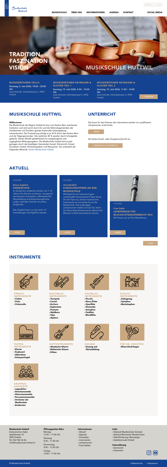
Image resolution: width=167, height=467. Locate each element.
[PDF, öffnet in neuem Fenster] (17, 232)
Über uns (76, 12)
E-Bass (53, 352)
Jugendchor (20, 389)
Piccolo (89, 299)
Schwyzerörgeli (22, 357)
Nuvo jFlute (91, 301)
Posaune (54, 309)
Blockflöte (91, 315)
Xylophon (125, 301)
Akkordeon (20, 354)
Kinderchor (20, 405)
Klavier (18, 349)
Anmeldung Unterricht (106, 145)
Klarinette (90, 307)
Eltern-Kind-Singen (130, 346)
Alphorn (54, 318)
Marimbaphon (128, 304)
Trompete (55, 299)
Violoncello (20, 304)
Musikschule (59, 12)
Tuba (52, 315)
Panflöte (90, 312)
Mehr (96, 132)
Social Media (154, 12)
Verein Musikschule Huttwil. (41, 149)
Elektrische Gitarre (59, 349)
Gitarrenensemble (23, 394)
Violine (18, 299)
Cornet (53, 301)
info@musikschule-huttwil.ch (22, 442)
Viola (17, 301)
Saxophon (90, 309)
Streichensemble (23, 391)
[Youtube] (155, 452)
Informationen (96, 12)
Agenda (114, 12)
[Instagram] (149, 452)
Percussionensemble (25, 397)
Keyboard (20, 352)
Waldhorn (55, 312)
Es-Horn (54, 304)
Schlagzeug (126, 299)
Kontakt (128, 12)
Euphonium (55, 307)
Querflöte (90, 304)
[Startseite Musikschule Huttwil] (16, 8)
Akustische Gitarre (59, 346)
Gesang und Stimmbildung (92, 348)
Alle (151, 243)
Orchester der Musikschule (21, 401)
